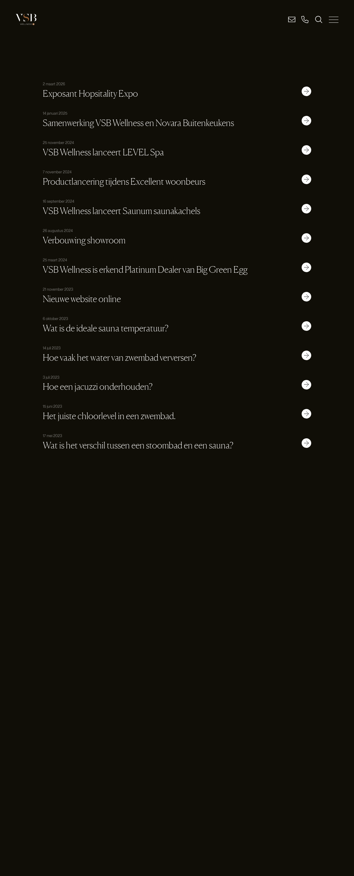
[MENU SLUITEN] (333, 20)
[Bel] (305, 19)
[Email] (291, 19)
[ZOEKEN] (319, 19)
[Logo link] (26, 19)
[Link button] (306, 91)
